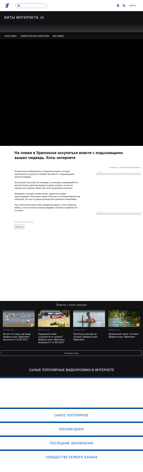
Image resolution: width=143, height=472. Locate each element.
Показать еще (71, 353)
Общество (19, 227)
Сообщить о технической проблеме (124, 167)
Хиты (21, 17)
